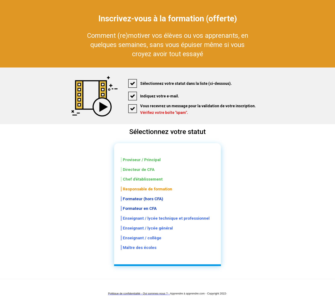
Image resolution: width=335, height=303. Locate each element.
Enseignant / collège (142, 237)
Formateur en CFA (140, 208)
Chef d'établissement (143, 179)
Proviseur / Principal (142, 159)
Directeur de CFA (138, 169)
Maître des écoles (141, 247)
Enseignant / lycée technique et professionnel (166, 218)
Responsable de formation (147, 189)
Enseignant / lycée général (148, 228)
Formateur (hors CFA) (143, 198)
